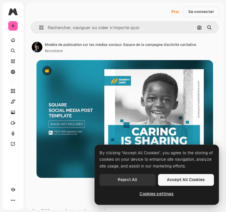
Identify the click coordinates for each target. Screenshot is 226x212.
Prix (175, 11)
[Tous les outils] (13, 91)
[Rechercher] (13, 50)
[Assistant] (13, 144)
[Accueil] (13, 40)
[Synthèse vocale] (13, 133)
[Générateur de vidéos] (13, 122)
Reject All (127, 179)
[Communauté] (13, 72)
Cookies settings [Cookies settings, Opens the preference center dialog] (156, 193)
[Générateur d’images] (13, 112)
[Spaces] (13, 101)
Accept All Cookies (186, 179)
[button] (39, 27)
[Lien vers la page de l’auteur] (37, 47)
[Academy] (13, 189)
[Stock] (13, 61)
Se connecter (201, 11)
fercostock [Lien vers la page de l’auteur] (54, 51)
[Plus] (13, 200)
